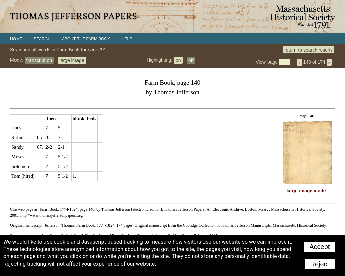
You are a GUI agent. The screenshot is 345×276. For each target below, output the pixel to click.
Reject (319, 264)
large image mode (306, 190)
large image (72, 60)
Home (16, 39)
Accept (319, 246)
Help (127, 39)
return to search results (308, 49)
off (190, 60)
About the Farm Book (86, 39)
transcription (39, 60)
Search (42, 39)
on (178, 60)
